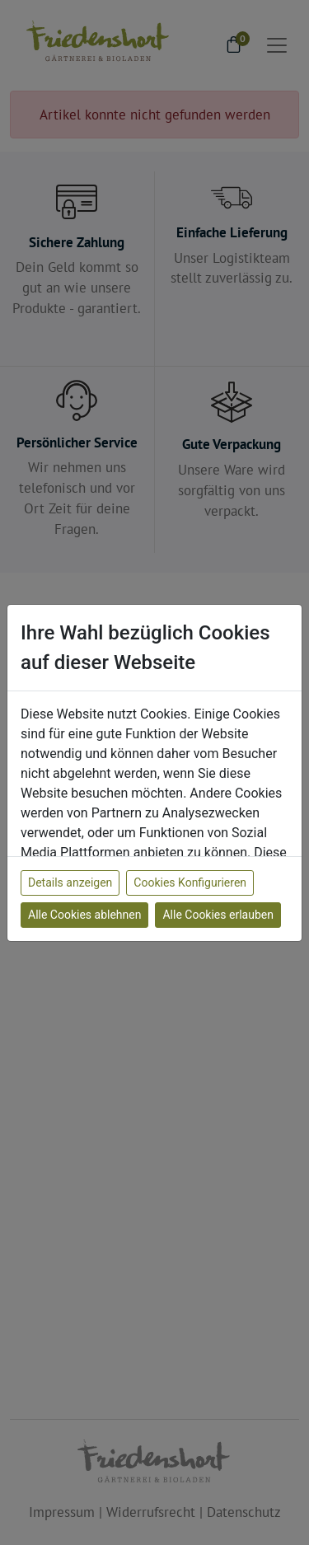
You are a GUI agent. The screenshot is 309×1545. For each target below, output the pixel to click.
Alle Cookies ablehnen (84, 914)
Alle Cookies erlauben (217, 914)
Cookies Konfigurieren (189, 882)
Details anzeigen (70, 882)
